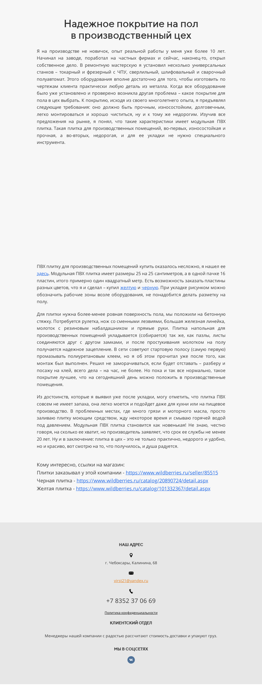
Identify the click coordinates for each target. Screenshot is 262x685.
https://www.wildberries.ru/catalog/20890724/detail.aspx (142, 480)
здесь (43, 273)
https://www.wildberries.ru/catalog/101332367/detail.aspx (143, 488)
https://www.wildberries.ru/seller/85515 (172, 472)
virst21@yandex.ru (131, 580)
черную (150, 287)
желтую (128, 287)
